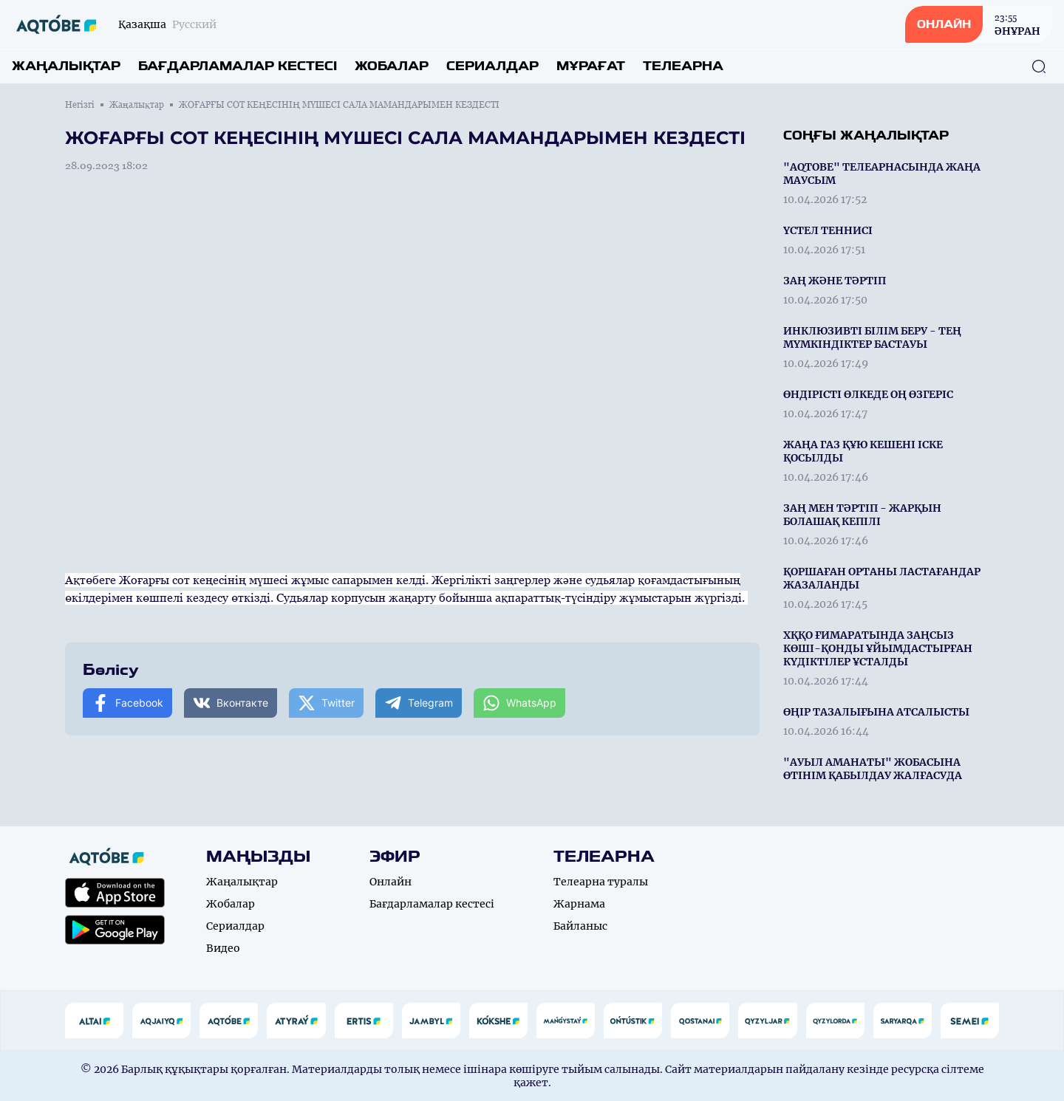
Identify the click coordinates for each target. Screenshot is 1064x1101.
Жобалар (392, 66)
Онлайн (390, 881)
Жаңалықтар (66, 66)
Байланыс (580, 926)
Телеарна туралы (600, 881)
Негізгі (80, 105)
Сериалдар (492, 66)
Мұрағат (590, 66)
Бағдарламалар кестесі (237, 66)
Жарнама (579, 903)
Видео (223, 948)
